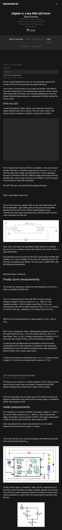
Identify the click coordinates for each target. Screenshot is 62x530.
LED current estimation (12, 75)
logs (49, 39)
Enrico (31, 30)
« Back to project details (12, 65)
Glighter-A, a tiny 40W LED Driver (31, 13)
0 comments (21, 78)
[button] (56, 4)
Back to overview (31, 17)
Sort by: (7, 68)
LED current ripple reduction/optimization (19, 375)
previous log (51, 170)
